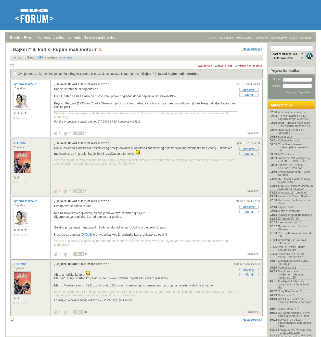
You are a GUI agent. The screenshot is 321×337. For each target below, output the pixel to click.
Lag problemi (286, 207)
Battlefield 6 (285, 136)
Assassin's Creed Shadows (295, 196)
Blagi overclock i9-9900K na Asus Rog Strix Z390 (295, 187)
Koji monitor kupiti (289, 140)
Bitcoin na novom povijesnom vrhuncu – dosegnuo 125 (291, 274)
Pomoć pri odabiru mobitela (295, 214)
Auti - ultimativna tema (292, 112)
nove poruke (279, 37)
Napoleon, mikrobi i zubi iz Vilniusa (294, 228)
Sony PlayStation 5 (290, 291)
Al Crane (20, 143)
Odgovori (249, 89)
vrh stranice (307, 329)
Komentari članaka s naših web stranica (96, 37)
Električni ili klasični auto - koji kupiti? (294, 262)
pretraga (305, 37)
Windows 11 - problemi (292, 192)
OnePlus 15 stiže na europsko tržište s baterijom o (295, 302)
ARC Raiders (286, 154)
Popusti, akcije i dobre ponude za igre (291, 248)
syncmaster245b (25, 84)
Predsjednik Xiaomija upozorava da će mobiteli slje (293, 284)
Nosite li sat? (286, 295)
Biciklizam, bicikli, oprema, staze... (294, 202)
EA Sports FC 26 (288, 218)
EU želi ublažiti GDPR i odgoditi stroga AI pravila (293, 117)
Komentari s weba (50, 37)
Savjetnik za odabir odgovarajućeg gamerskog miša (294, 322)
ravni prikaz (225, 65)
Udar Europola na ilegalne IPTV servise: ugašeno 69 (294, 124)
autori (293, 37)
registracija (226, 37)
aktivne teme (244, 37)
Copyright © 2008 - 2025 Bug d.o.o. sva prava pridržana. (160, 335)
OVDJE (86, 234)
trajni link (253, 133)
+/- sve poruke (203, 65)
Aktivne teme (282, 105)
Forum (28, 37)
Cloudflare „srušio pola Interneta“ (292, 241)
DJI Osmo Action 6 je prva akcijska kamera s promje (294, 314)
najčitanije (261, 37)
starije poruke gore (250, 65)
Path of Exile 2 (287, 267)
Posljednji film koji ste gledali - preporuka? (291, 255)
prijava (212, 37)
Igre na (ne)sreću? (289, 222)
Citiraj (249, 94)
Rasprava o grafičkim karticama (291, 131)
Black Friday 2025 (289, 308)
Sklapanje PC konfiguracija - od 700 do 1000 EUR (294, 160)
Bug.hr (15, 37)
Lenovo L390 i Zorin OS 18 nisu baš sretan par (294, 166)
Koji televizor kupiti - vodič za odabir (294, 173)
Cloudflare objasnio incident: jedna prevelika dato (293, 147)
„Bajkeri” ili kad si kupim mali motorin (168, 74)
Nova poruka (251, 48)
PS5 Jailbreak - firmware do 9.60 (295, 235)
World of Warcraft (289, 210)
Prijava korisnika (285, 71)
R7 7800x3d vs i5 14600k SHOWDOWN (294, 180)
